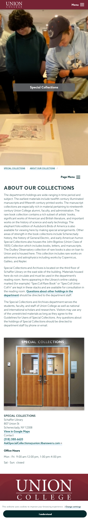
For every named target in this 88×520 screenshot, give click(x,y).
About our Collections (42, 168)
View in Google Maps (17, 431)
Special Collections (14, 168)
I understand (45, 514)
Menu (78, 4)
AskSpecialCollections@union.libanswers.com (33, 443)
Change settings (73, 506)
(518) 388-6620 (13, 439)
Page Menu (70, 177)
